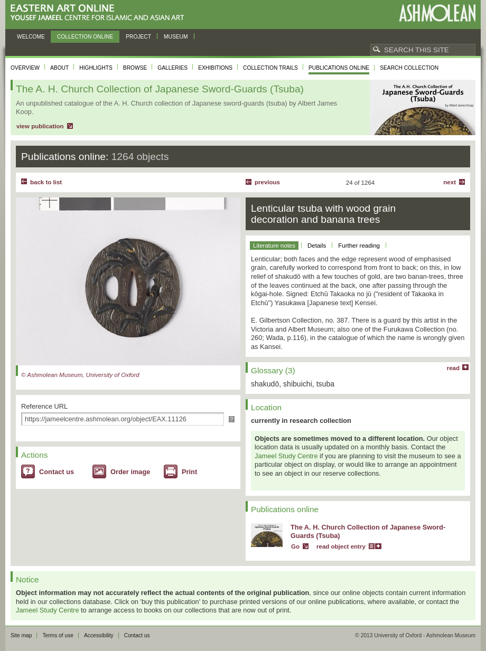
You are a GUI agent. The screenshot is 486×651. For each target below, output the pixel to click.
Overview (25, 68)
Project (138, 37)
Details (316, 245)
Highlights (96, 68)
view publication (40, 126)
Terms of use (57, 635)
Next (449, 182)
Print (189, 472)
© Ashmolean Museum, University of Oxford (80, 375)
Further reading (359, 245)
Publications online (339, 68)
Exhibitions (215, 68)
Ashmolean (437, 13)
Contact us (56, 472)
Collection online (85, 37)
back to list (46, 182)
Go (295, 546)
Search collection (409, 68)
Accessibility (99, 635)
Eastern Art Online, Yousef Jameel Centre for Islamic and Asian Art (100, 13)
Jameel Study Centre (286, 456)
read (453, 368)
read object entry (341, 546)
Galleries (172, 68)
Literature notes (274, 245)
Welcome (31, 37)
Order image (130, 472)
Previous (267, 182)
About (59, 68)
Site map (21, 635)
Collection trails (270, 68)
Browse (135, 68)
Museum (176, 37)
